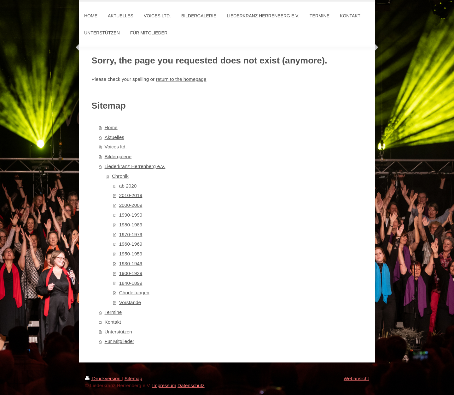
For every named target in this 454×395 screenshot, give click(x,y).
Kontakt (113, 322)
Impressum (164, 385)
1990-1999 (131, 215)
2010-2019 (131, 195)
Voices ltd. (116, 146)
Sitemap (133, 378)
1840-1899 (131, 283)
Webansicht (356, 378)
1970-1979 (131, 234)
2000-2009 (131, 205)
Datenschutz (191, 385)
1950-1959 (131, 253)
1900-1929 (131, 273)
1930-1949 (131, 263)
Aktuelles (114, 137)
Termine (113, 312)
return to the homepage (181, 79)
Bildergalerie (118, 156)
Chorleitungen (134, 292)
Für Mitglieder (119, 341)
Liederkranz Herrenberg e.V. (135, 166)
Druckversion (103, 378)
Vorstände (130, 302)
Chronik (120, 176)
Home (111, 127)
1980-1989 (131, 224)
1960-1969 (131, 244)
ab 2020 (128, 186)
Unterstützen (118, 331)
